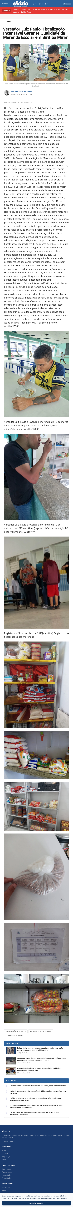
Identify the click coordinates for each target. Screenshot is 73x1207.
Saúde (4, 1160)
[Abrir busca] (67, 3)
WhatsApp (6, 1187)
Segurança (6, 1156)
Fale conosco (7, 1172)
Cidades (5, 1154)
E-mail (4, 1190)
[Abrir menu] (5, 3)
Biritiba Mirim (40, 3)
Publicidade (6, 1175)
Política (4, 1150)
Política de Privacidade (59, 1198)
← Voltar (7, 22)
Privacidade (6, 1178)
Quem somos (7, 1169)
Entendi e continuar (37, 1203)
